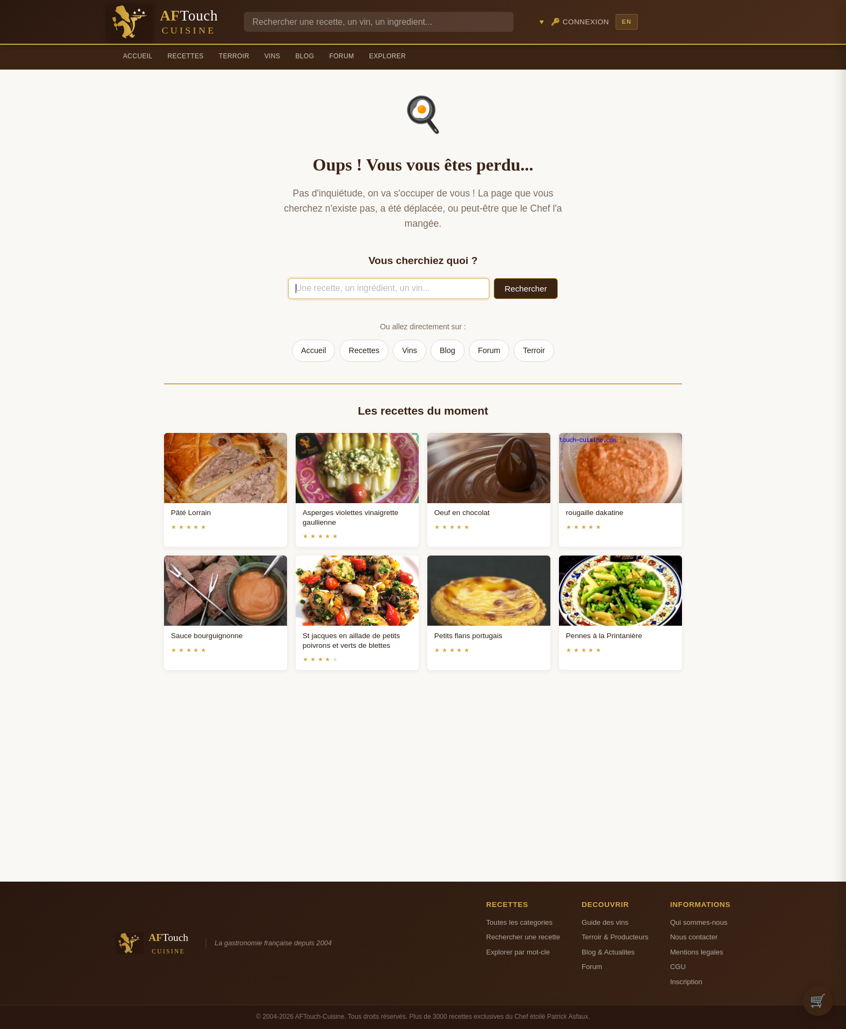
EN (626, 21)
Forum (341, 56)
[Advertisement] (423, 788)
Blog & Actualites (608, 952)
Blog (304, 56)
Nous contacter (694, 937)
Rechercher (525, 288)
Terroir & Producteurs (615, 937)
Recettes (186, 56)
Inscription (686, 982)
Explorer (387, 56)
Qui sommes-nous (698, 922)
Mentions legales (696, 952)
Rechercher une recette (523, 937)
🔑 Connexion (580, 22)
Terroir (234, 56)
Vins (272, 56)
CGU (678, 967)
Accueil (138, 56)
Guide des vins (605, 922)
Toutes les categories (519, 922)
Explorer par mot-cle (518, 952)
